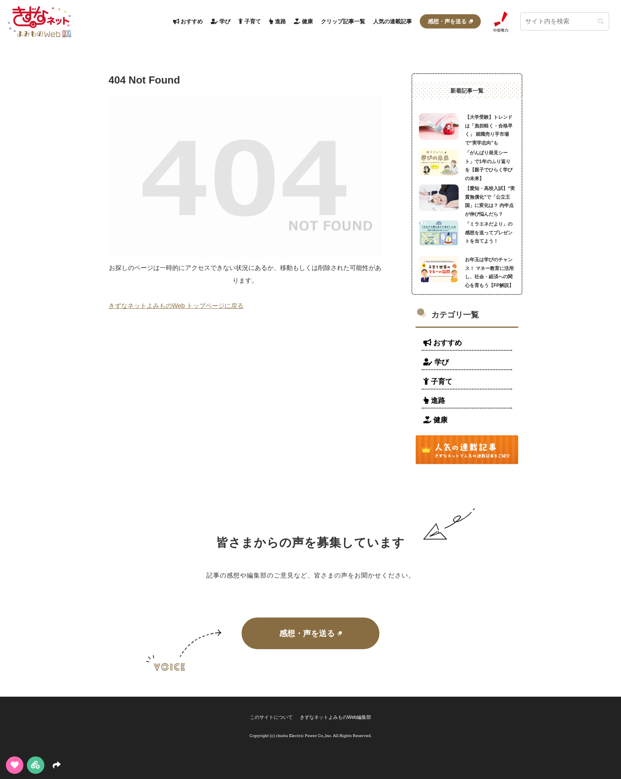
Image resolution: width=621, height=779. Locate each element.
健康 (435, 420)
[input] (564, 21)
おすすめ (442, 343)
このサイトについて (271, 717)
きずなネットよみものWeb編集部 (335, 717)
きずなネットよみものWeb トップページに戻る (176, 305)
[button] (601, 22)
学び (436, 362)
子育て (437, 382)
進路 (434, 401)
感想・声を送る (310, 633)
